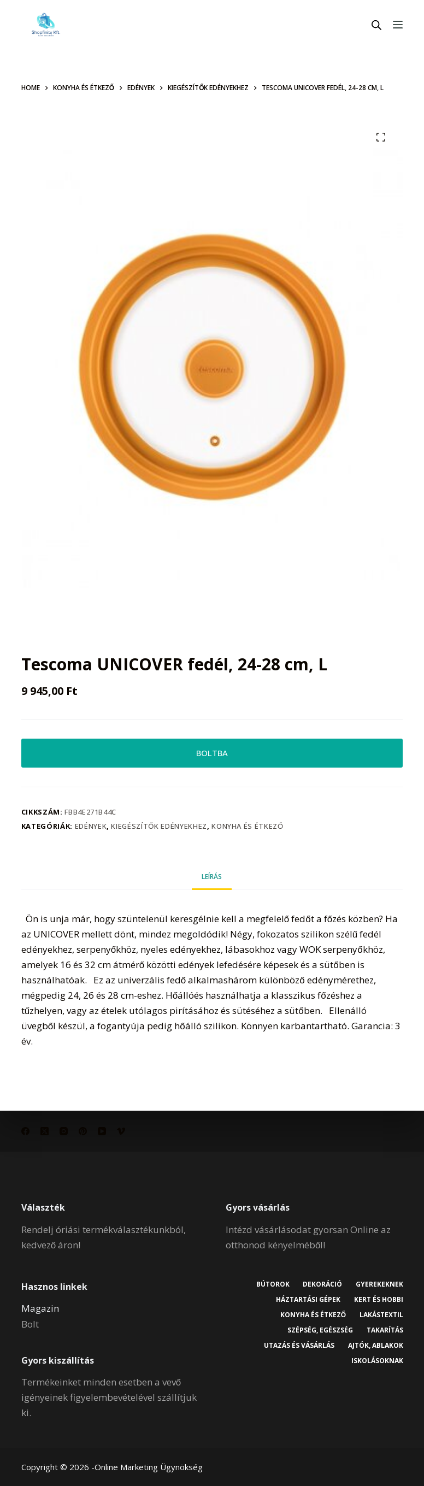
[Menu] (398, 25)
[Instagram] (64, 1131)
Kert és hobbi (378, 1299)
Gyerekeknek (379, 1284)
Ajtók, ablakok (375, 1345)
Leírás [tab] (212, 877)
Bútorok (271, 1284)
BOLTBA (212, 753)
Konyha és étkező (247, 827)
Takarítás (384, 1330)
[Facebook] (25, 1131)
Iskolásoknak (377, 1361)
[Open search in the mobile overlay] (376, 25)
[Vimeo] (121, 1131)
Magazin (40, 1308)
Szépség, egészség (319, 1330)
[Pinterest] (83, 1131)
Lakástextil (381, 1315)
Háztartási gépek (307, 1299)
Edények (91, 827)
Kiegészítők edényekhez (159, 827)
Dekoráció (321, 1284)
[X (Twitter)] (44, 1131)
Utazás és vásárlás (298, 1345)
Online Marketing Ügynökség (149, 1466)
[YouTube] (102, 1131)
